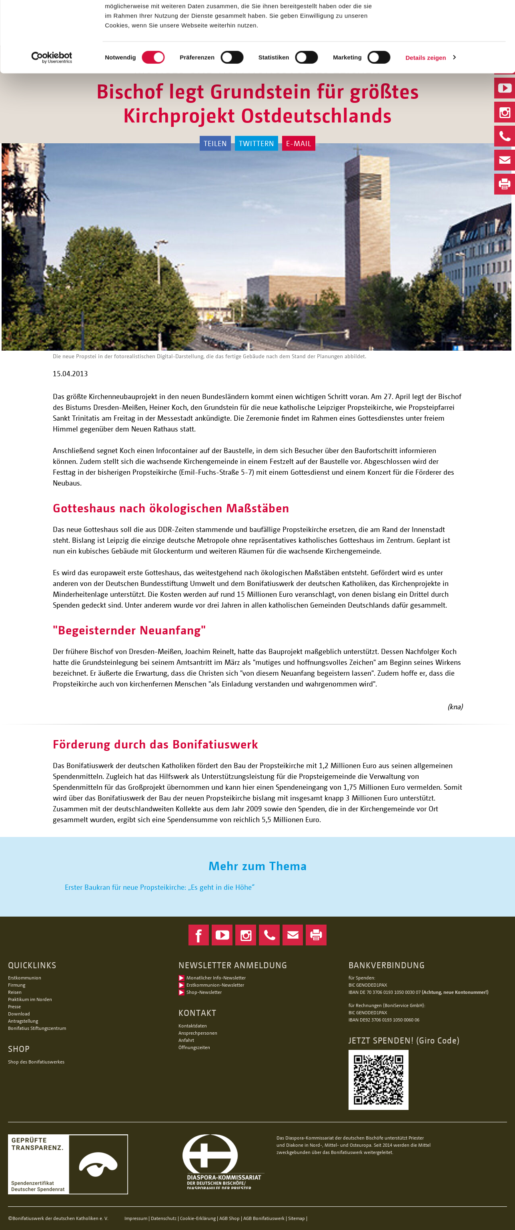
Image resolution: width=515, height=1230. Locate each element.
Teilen (215, 143)
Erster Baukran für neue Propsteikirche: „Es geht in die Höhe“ (159, 887)
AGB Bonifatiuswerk (264, 1218)
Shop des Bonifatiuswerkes (36, 1062)
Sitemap (296, 1218)
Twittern (256, 143)
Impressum (135, 1218)
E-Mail (298, 143)
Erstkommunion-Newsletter (215, 985)
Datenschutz (163, 1218)
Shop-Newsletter (204, 992)
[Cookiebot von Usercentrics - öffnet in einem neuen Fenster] (52, 119)
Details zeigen (425, 119)
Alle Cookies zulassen (448, 19)
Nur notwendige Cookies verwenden (448, 47)
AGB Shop (229, 1218)
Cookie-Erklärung (198, 1218)
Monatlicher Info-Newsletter (216, 978)
